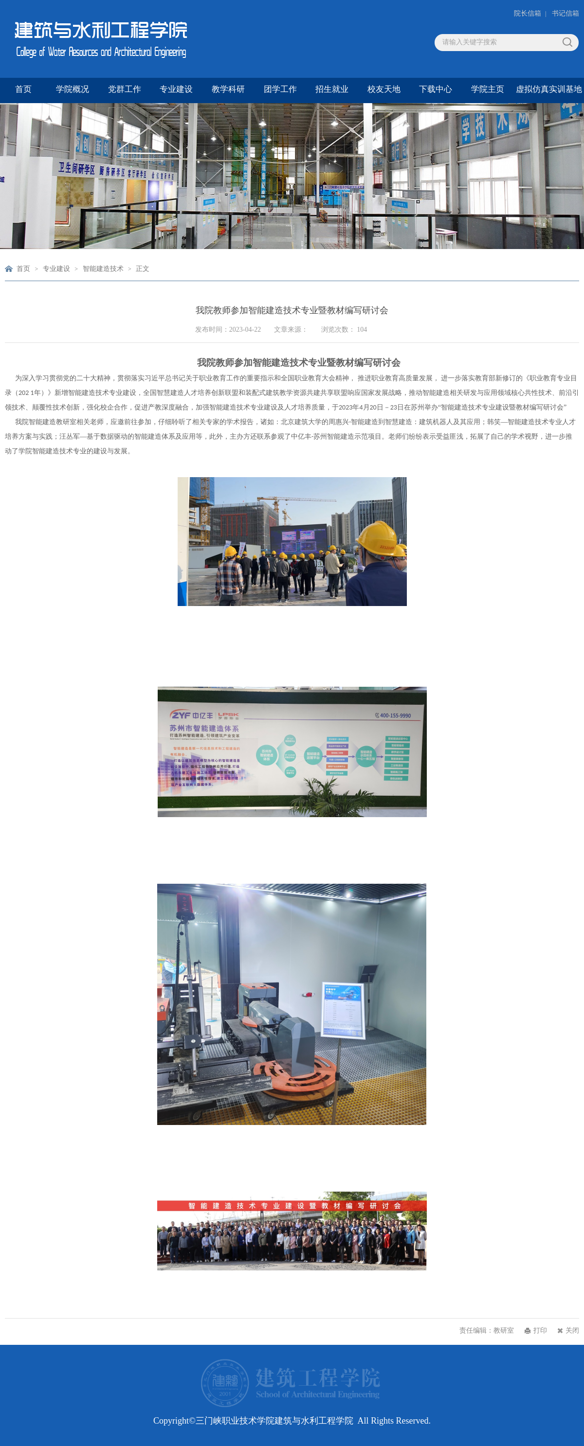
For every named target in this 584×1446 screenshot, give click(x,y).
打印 (540, 1330)
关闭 (572, 1330)
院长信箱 (527, 13)
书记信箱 (565, 13)
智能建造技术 (103, 268)
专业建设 (56, 268)
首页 (23, 268)
